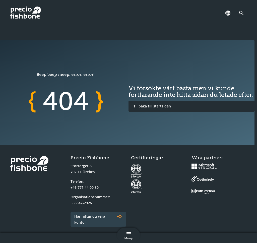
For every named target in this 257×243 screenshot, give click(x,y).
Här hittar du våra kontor (89, 219)
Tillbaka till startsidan (152, 106)
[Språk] (228, 13)
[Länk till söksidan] (242, 13)
